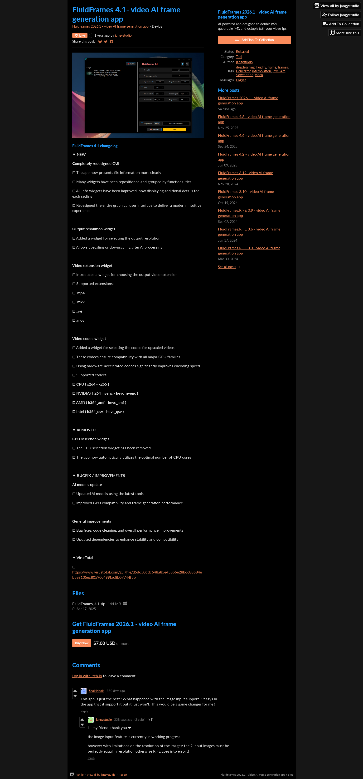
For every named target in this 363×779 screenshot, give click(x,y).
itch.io (80, 774)
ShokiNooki (96, 691)
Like (80, 35)
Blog (290, 774)
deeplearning (245, 67)
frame (272, 67)
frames (283, 67)
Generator (243, 71)
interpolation (261, 71)
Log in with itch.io (87, 675)
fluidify (261, 67)
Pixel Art (279, 71)
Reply (84, 711)
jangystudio (123, 35)
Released (242, 52)
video (259, 75)
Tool (239, 57)
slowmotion (244, 75)
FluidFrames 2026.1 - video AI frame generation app (110, 26)
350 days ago (116, 691)
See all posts (227, 267)
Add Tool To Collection (254, 40)
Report (123, 774)
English (241, 80)
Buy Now (81, 643)
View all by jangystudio (101, 774)
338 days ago (123, 719)
